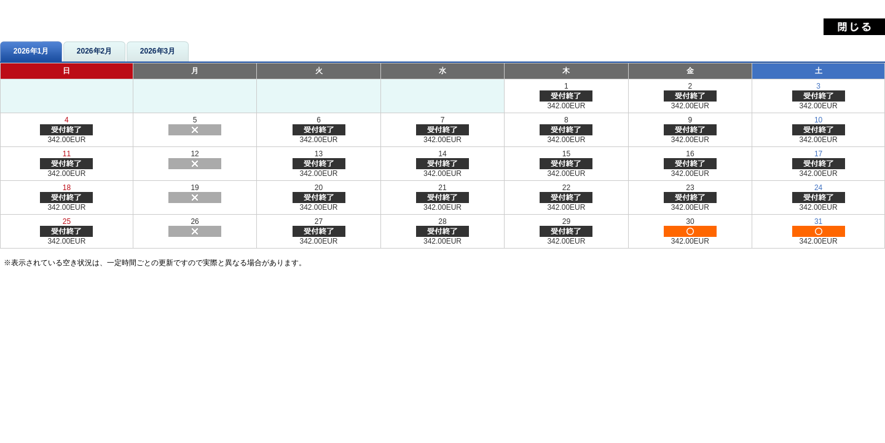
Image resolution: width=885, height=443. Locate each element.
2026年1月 (31, 51)
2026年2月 (94, 51)
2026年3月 (157, 51)
